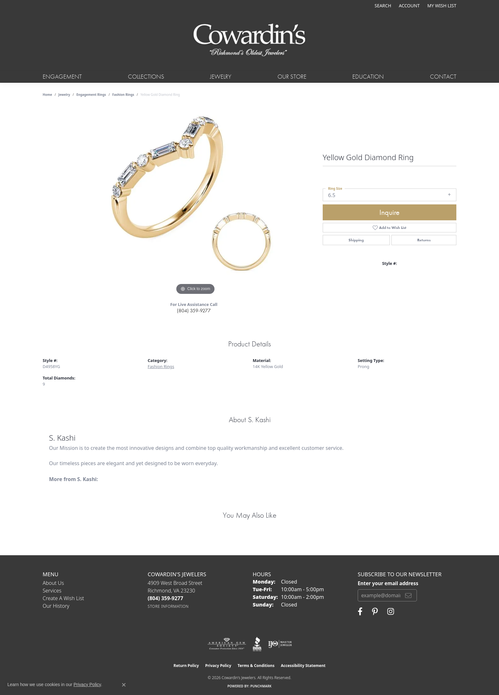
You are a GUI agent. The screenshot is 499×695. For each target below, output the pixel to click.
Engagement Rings (91, 94)
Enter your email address (388, 583)
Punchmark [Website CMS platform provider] (261, 686)
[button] (382, 5)
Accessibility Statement (303, 665)
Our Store (292, 77)
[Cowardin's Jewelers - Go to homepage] (249, 40)
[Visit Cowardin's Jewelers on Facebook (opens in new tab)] (360, 611)
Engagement (62, 77)
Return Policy (186, 665)
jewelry (64, 94)
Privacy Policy (218, 665)
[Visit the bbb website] (257, 644)
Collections (146, 77)
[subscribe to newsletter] (408, 595)
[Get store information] (168, 606)
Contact (443, 77)
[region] (195, 200)
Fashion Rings (123, 94)
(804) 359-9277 (194, 310)
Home (47, 94)
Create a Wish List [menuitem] (63, 598)
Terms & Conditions (256, 665)
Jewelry (220, 77)
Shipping (356, 240)
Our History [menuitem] (56, 605)
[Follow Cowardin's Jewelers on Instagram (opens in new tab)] (390, 611)
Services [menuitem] (52, 590)
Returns (424, 240)
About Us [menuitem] (53, 582)
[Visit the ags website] (226, 644)
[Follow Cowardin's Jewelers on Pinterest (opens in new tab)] (375, 611)
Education (368, 77)
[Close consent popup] (124, 685)
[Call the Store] (165, 598)
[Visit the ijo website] (280, 644)
